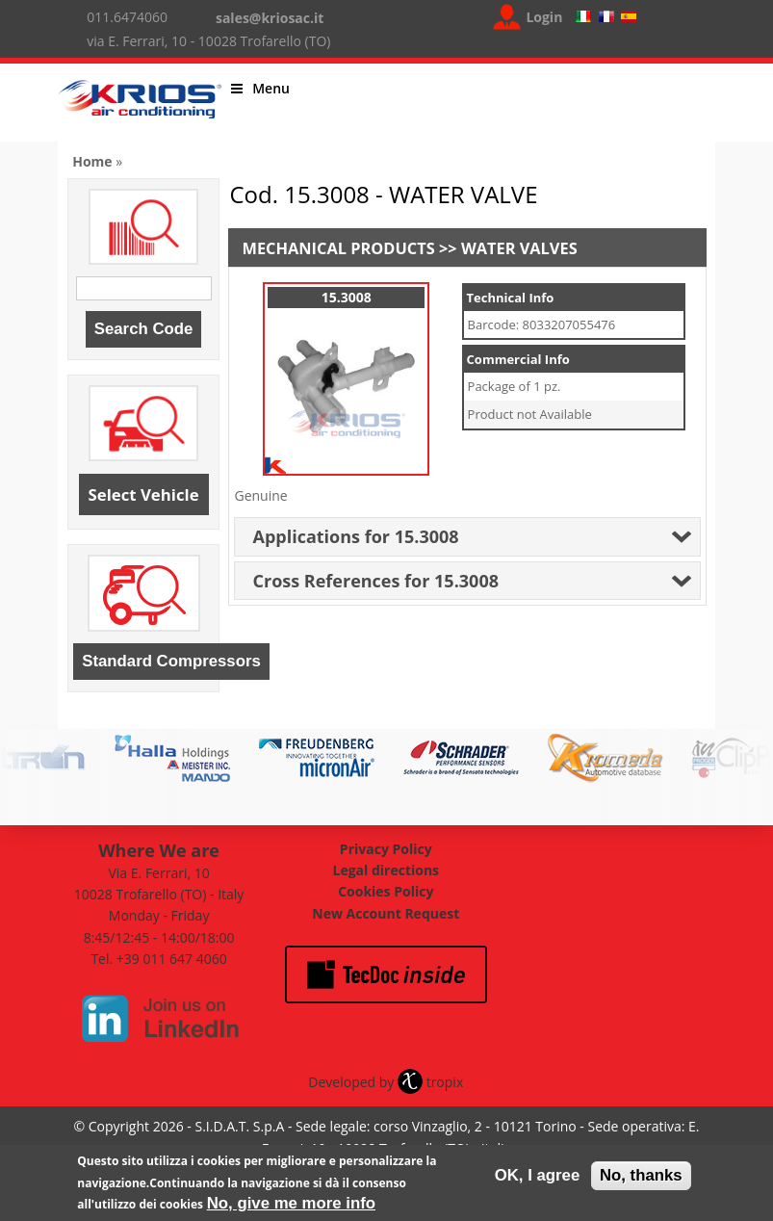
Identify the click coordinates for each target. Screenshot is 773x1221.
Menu (260, 88)
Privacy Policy (386, 849)
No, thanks (641, 1177)
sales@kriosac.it (269, 18)
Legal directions (385, 870)
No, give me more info (291, 1205)
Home (92, 161)
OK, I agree (537, 1177)
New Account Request (385, 913)
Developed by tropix (385, 1082)
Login (544, 17)
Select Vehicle (144, 494)
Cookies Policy (385, 891)
